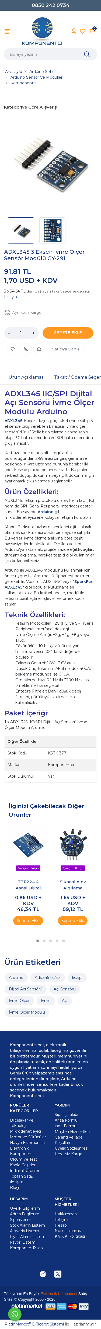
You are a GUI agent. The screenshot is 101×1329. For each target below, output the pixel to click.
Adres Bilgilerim (24, 1214)
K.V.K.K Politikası (70, 1236)
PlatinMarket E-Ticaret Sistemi (34, 1324)
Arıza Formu (66, 1120)
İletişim (61, 1219)
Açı (65, 1000)
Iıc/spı (77, 977)
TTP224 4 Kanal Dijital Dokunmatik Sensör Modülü (28, 885)
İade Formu (65, 1125)
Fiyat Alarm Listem (28, 1236)
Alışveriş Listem (24, 1231)
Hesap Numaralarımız (68, 1228)
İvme (46, 1000)
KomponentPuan (26, 1247)
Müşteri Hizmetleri (72, 1131)
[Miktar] (21, 333)
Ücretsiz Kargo (68, 1153)
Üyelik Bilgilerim (25, 1208)
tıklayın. (11, 296)
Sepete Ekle (28, 920)
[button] (37, 941)
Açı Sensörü (65, 989)
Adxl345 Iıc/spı (48, 977)
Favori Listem (23, 1242)
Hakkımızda (66, 1214)
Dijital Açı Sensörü (25, 989)
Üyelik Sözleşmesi (71, 1148)
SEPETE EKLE (68, 332)
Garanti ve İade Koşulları (69, 1140)
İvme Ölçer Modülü (27, 1012)
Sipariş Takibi (66, 1114)
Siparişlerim (20, 1219)
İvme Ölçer (19, 1000)
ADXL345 (13, 420)
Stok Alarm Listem (27, 1225)
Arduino (46, 511)
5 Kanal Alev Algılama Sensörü (73, 885)
